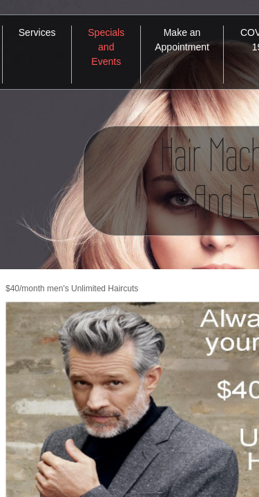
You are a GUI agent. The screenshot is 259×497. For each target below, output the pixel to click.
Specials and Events (106, 47)
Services (37, 32)
